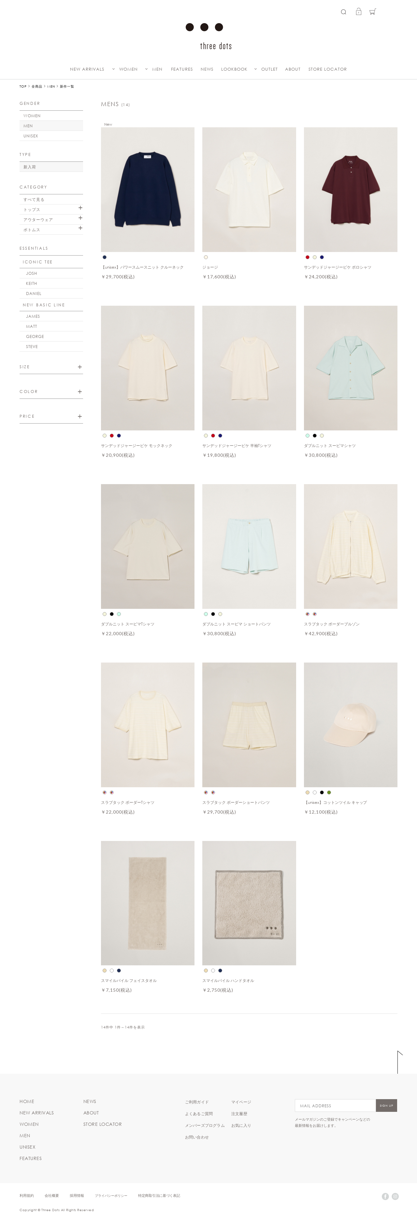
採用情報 (77, 1195)
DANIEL (34, 293)
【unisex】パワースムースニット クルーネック (142, 267)
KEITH (31, 283)
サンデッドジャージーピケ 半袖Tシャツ (236, 445)
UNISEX (30, 136)
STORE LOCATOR (328, 69)
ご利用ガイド (197, 1102)
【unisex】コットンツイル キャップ (335, 802)
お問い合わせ (197, 1137)
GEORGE (35, 336)
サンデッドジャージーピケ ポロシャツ (337, 267)
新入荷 (29, 167)
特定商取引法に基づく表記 (159, 1195)
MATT (31, 326)
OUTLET (269, 69)
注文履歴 (239, 1113)
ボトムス (31, 229)
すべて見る (34, 199)
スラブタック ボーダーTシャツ (127, 802)
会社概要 (52, 1195)
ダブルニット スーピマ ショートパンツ (236, 624)
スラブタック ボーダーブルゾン (332, 624)
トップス (31, 209)
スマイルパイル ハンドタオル (228, 980)
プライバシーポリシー (111, 1195)
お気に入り (241, 1125)
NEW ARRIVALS (87, 69)
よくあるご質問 (199, 1113)
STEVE (32, 346)
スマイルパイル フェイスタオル (129, 980)
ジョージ (210, 267)
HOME (27, 1101)
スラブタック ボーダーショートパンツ (236, 802)
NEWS (207, 69)
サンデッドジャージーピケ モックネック (136, 445)
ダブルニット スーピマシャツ (330, 445)
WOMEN (128, 69)
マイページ (241, 1102)
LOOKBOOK (234, 69)
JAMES (33, 316)
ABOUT (293, 69)
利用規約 (27, 1195)
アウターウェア (38, 219)
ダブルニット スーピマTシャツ (127, 624)
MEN (157, 69)
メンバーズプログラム (205, 1125)
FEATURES (182, 69)
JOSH (31, 273)
